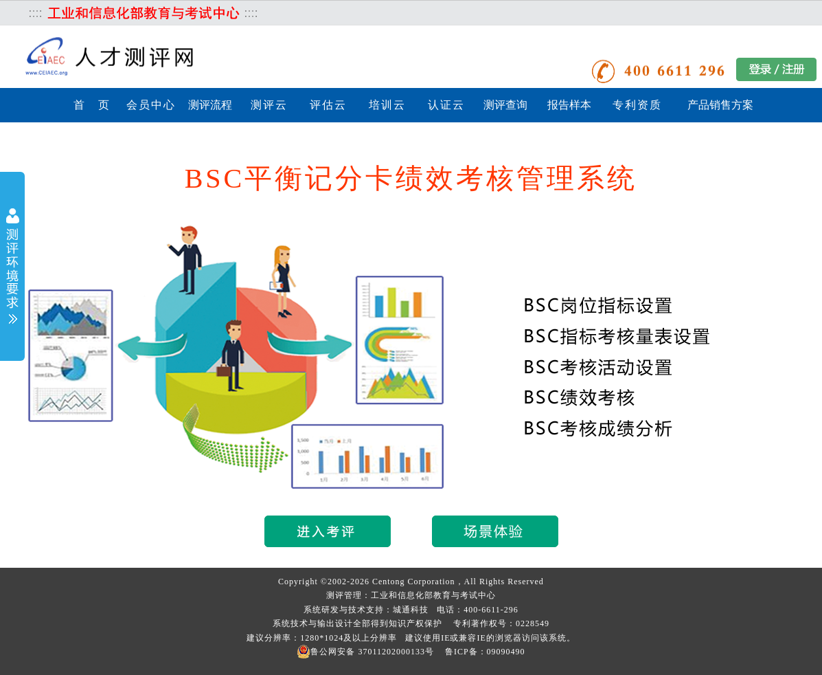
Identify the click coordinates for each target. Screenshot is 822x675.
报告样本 (569, 105)
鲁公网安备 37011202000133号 (365, 652)
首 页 (92, 105)
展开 (12, 267)
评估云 (328, 105)
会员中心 (151, 105)
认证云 (446, 105)
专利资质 (637, 105)
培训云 (387, 105)
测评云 (269, 105)
